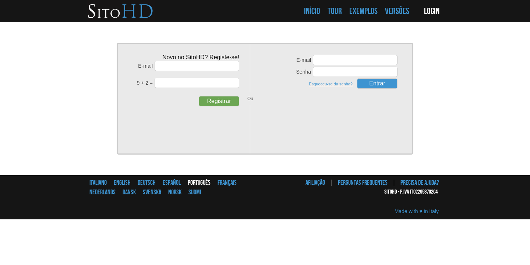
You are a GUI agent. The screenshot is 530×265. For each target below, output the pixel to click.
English (122, 183)
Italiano (98, 183)
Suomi (194, 192)
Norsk (174, 192)
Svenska (152, 192)
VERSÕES (397, 11)
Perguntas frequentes (363, 183)
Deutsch (147, 183)
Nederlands (102, 192)
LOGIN (431, 11)
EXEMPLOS (363, 11)
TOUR (335, 11)
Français (227, 183)
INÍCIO (312, 11)
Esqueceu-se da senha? (331, 84)
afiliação (315, 183)
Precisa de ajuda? (419, 183)
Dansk (129, 192)
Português (199, 183)
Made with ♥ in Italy (417, 211)
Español (172, 183)
